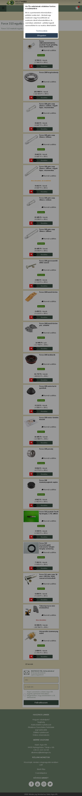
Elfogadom (41, 35)
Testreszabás (41, 31)
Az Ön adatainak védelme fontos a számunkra (40, 7)
